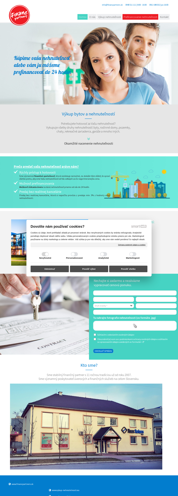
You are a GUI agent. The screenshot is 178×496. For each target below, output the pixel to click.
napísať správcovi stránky (98, 490)
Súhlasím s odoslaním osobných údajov (115, 334)
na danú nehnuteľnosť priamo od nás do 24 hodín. (54, 187)
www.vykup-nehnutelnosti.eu (66, 484)
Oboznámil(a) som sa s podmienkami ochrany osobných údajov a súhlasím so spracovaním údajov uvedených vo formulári (132, 340)
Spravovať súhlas (143, 490)
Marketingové (133, 258)
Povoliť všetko (128, 269)
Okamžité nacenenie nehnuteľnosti (88, 143)
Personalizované (74, 258)
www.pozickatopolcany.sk (147, 484)
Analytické (103, 258)
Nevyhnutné (45, 258)
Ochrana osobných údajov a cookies (131, 245)
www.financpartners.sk (22, 484)
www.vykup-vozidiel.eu (103, 484)
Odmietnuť (49, 269)
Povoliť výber (89, 269)
